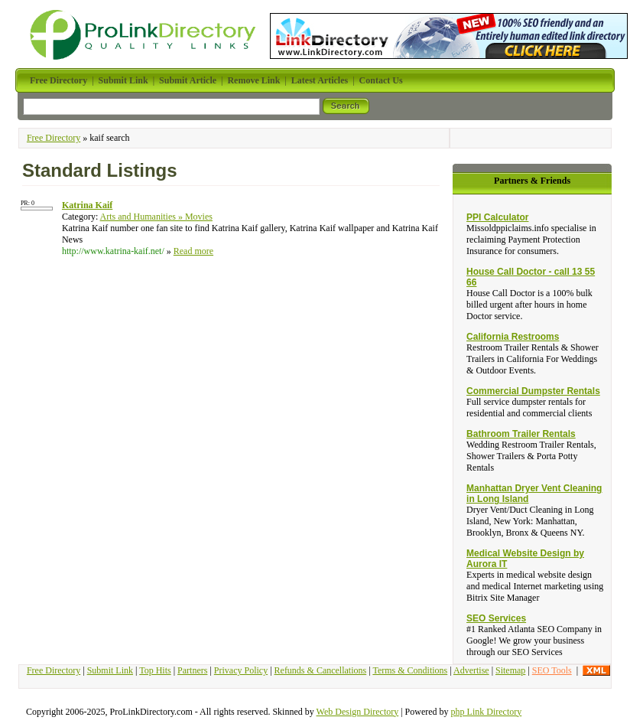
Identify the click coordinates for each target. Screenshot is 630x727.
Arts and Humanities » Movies (156, 216)
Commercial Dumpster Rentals (533, 391)
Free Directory (53, 137)
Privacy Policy (241, 670)
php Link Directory (486, 711)
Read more (193, 251)
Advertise (471, 670)
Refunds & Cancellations (320, 670)
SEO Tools (552, 670)
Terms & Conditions (409, 670)
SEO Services (496, 618)
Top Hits (155, 670)
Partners (192, 670)
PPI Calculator (497, 217)
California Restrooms (512, 336)
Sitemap (510, 670)
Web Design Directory (358, 711)
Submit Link (110, 670)
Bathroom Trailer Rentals (521, 434)
